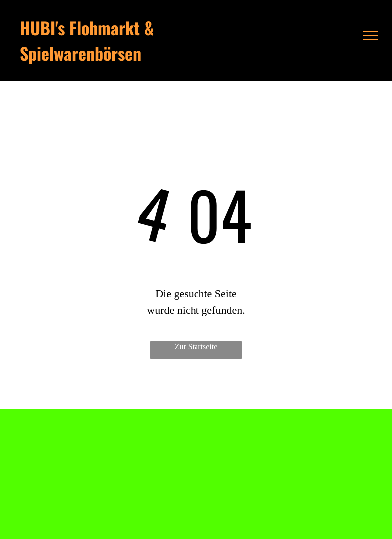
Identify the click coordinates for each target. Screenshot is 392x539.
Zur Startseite (196, 346)
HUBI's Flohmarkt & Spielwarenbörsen (87, 40)
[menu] (370, 36)
